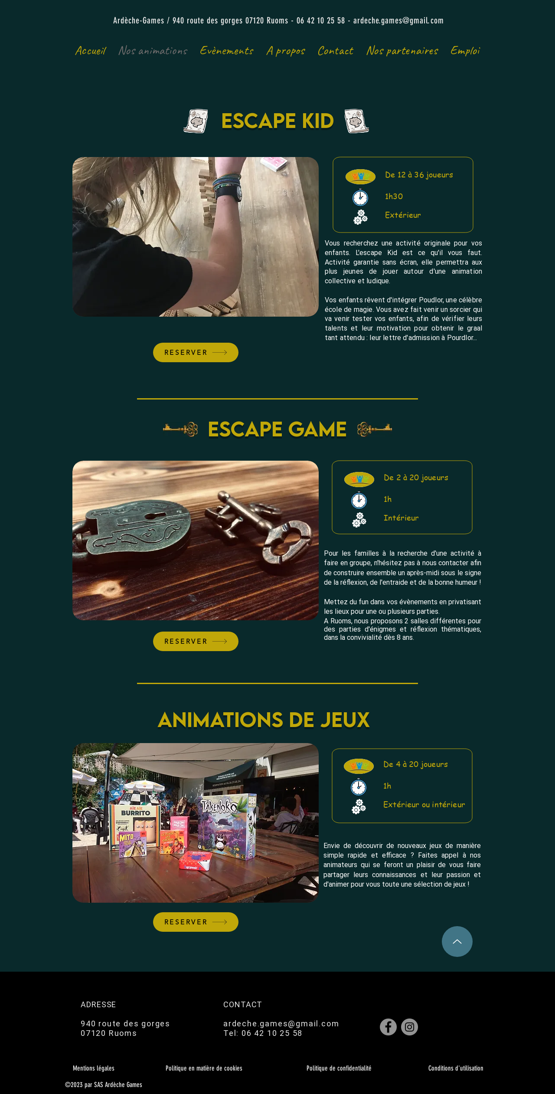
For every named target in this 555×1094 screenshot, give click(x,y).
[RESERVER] (195, 352)
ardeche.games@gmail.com (398, 20)
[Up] (457, 941)
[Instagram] (409, 1027)
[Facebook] (388, 1027)
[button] (195, 237)
